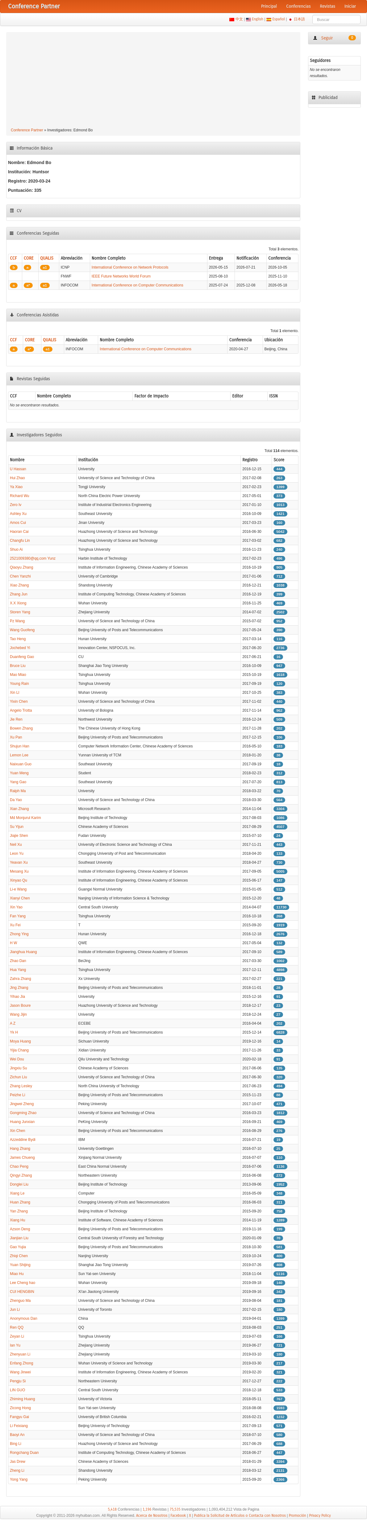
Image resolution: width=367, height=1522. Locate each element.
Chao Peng (19, 1166)
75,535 (175, 1509)
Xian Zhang (19, 809)
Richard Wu (19, 496)
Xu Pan (16, 737)
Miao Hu (17, 1274)
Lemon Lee (19, 755)
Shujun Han (19, 746)
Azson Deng (20, 1229)
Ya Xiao (16, 487)
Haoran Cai (19, 531)
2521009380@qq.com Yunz (33, 558)
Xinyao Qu (18, 880)
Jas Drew (17, 1461)
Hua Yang (18, 970)
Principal (269, 6)
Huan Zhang (20, 1202)
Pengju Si (18, 1381)
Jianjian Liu (19, 1238)
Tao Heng (18, 639)
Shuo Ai (16, 549)
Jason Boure (20, 1005)
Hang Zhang (20, 1148)
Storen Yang (20, 612)
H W (13, 943)
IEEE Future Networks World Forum (121, 276)
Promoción (297, 1515)
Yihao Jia (17, 996)
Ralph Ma (18, 791)
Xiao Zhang (19, 585)
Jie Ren (16, 719)
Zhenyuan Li (20, 1354)
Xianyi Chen (20, 898)
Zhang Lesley (21, 1086)
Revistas (327, 6)
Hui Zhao (17, 478)
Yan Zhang (19, 1211)
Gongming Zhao (23, 1113)
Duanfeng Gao (22, 657)
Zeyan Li (17, 1336)
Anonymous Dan (23, 1318)
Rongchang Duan (24, 1452)
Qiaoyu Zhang (21, 567)
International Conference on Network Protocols (130, 267)
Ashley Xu (18, 514)
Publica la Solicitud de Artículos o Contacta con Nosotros (240, 1515)
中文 (239, 19)
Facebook (178, 1515)
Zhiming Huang (22, 1399)
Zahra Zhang (20, 979)
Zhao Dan (18, 961)
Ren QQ (16, 1327)
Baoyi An (17, 1435)
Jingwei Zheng (22, 1104)
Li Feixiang (19, 1426)
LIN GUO (17, 1390)
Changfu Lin (20, 540)
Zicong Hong (20, 1408)
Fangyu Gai (19, 1417)
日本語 (299, 19)
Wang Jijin (18, 1014)
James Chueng (22, 1157)
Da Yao (16, 800)
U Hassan (18, 469)
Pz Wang (17, 621)
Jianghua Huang (23, 952)
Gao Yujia (18, 1247)
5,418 (112, 1509)
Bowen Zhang (21, 728)
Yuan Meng (19, 773)
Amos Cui (18, 522)
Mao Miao (18, 675)
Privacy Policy (320, 1515)
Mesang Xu (19, 871)
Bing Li (15, 1444)
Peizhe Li (17, 1095)
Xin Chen (17, 1131)
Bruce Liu (18, 666)
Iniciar (350, 6)
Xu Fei (15, 925)
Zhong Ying (19, 934)
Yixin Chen (19, 701)
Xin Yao (16, 907)
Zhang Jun (18, 594)
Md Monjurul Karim (25, 818)
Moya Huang (20, 1041)
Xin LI (14, 692)
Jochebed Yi (20, 648)
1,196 (147, 1509)
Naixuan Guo (20, 764)
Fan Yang (18, 916)
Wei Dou (17, 1059)
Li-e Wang (18, 889)
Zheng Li (17, 1470)
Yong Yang (18, 1479)
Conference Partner (27, 130)
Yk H (14, 1032)
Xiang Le (17, 1193)
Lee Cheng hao (22, 1283)
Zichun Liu (18, 1077)
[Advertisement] (153, 81)
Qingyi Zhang (21, 1175)
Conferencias (298, 6)
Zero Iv (15, 505)
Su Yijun (16, 827)
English (258, 19)
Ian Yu (15, 1345)
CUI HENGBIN (22, 1292)
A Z (12, 1023)
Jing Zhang (19, 987)
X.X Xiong (18, 603)
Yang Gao (18, 782)
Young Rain (19, 683)
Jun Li (15, 1309)
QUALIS (46, 258)
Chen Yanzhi (20, 576)
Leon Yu (16, 853)
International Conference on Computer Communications (137, 285)
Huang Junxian (22, 1122)
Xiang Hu (17, 1220)
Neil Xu (16, 844)
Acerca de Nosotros (152, 1515)
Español (278, 19)
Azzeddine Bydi (22, 1139)
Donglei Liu (19, 1184)
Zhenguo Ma (20, 1300)
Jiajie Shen (19, 835)
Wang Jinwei (20, 1372)
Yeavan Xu (19, 862)
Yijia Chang (19, 1050)
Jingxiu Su (18, 1068)
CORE (29, 258)
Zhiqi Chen (19, 1256)
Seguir (334, 38)
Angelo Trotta (21, 710)
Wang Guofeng (22, 630)
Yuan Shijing (20, 1265)
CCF (13, 258)
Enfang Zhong (21, 1363)
